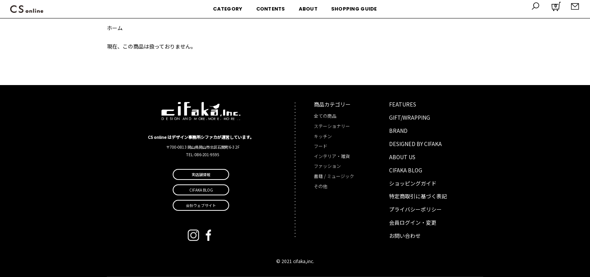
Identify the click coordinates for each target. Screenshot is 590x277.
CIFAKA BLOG (405, 170)
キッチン (323, 136)
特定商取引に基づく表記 (418, 196)
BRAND (398, 130)
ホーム (115, 28)
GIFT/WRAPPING (409, 117)
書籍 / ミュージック (334, 176)
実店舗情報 (201, 174)
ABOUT (308, 8)
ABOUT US (402, 157)
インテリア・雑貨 (332, 156)
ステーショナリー (332, 126)
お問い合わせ (405, 235)
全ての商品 (325, 116)
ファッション (327, 166)
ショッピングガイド (412, 183)
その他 (320, 186)
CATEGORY (227, 8)
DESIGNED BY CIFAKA (415, 144)
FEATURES (402, 104)
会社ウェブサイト (201, 205)
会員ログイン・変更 (412, 222)
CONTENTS (270, 8)
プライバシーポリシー (415, 209)
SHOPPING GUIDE (354, 8)
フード (320, 146)
